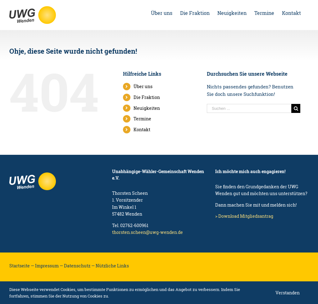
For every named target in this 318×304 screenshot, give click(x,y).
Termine (142, 119)
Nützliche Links (112, 266)
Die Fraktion (147, 97)
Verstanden (287, 293)
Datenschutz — (79, 266)
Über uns (143, 86)
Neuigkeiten (147, 108)
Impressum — (49, 266)
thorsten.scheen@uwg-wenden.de (147, 232)
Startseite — (21, 266)
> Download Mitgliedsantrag (244, 216)
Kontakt (142, 129)
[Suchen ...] (249, 108)
